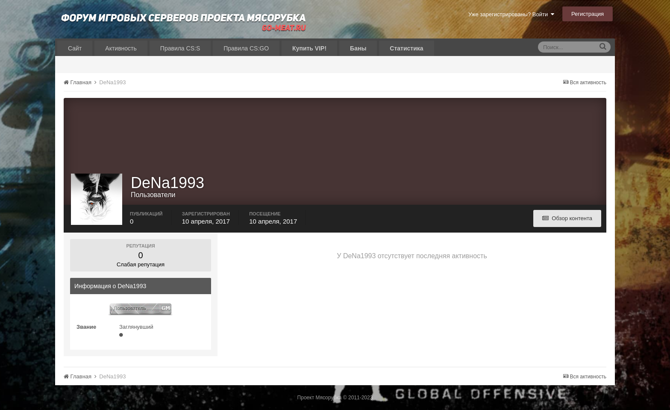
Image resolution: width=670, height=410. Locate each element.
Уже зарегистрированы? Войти (511, 14)
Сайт (75, 48)
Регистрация (587, 14)
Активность (121, 48)
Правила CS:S (180, 48)
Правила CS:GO (246, 48)
